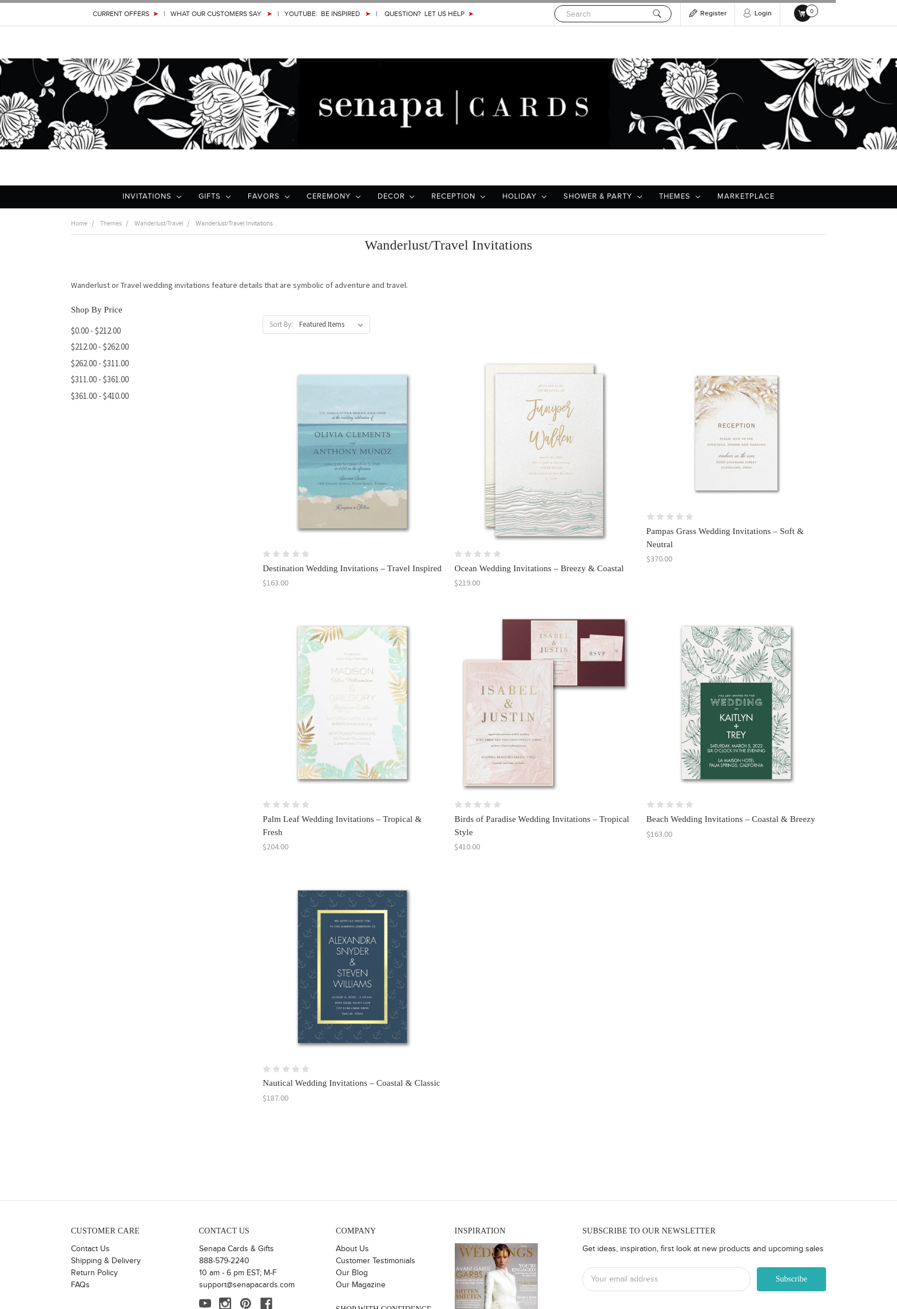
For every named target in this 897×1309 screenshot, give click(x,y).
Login (763, 13)
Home (79, 223)
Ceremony (333, 196)
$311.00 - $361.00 (100, 379)
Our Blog (352, 1273)
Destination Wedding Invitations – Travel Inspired (352, 568)
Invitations (151, 196)
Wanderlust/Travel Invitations (234, 223)
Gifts (215, 196)
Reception (458, 196)
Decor (396, 196)
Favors (268, 196)
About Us (352, 1248)
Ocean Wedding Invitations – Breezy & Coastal (539, 568)
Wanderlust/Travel (158, 223)
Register (713, 13)
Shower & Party (602, 196)
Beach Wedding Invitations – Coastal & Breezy (730, 819)
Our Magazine (361, 1285)
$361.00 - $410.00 (100, 395)
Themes (679, 196)
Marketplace (746, 196)
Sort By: (281, 324)
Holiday (524, 196)
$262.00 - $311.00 (100, 363)
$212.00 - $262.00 (100, 346)
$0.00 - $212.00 (96, 330)
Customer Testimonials (375, 1261)
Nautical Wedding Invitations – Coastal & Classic (351, 1082)
